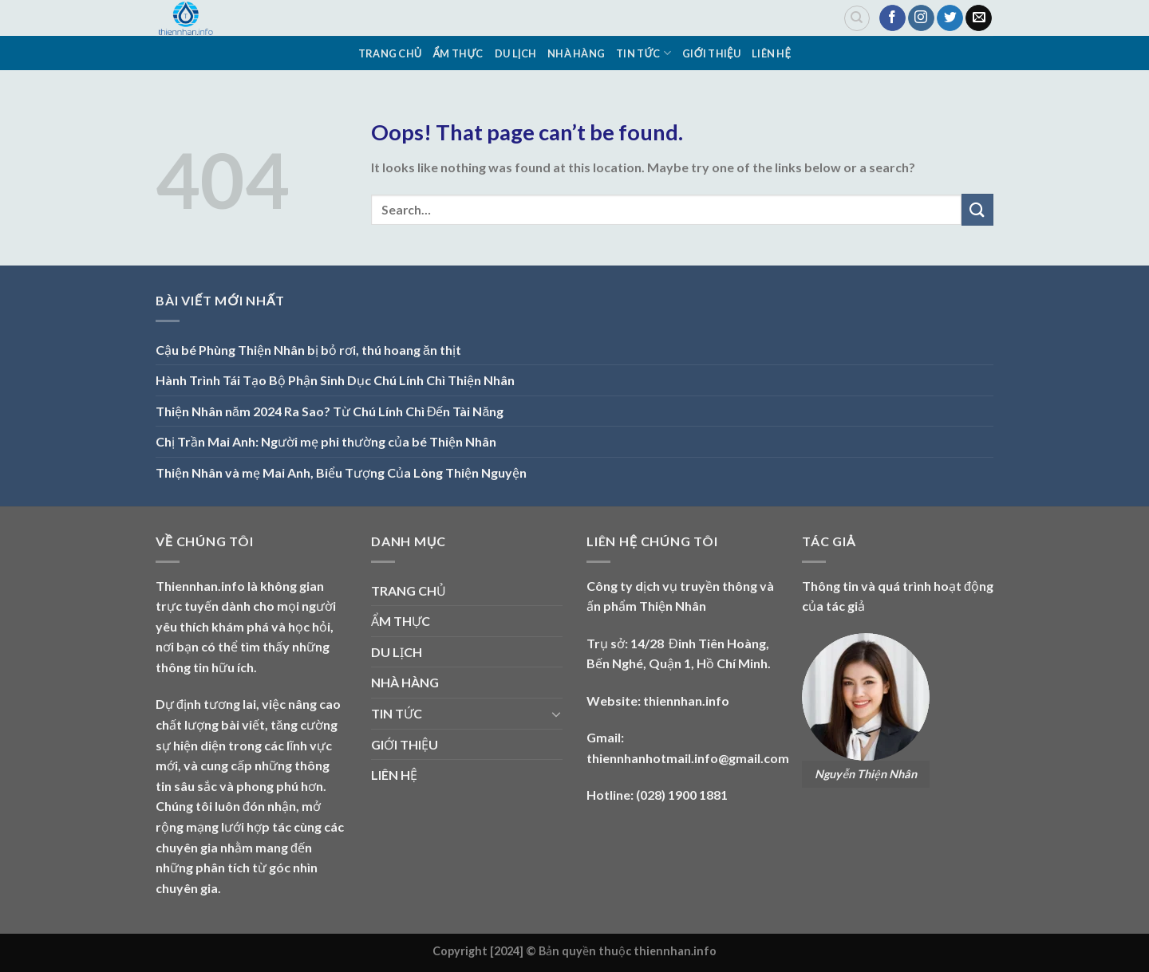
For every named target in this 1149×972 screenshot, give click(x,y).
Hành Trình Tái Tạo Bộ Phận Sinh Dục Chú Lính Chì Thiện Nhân (335, 380)
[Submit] (977, 209)
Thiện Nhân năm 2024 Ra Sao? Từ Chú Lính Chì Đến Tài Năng (329, 411)
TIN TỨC (643, 53)
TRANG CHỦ (390, 53)
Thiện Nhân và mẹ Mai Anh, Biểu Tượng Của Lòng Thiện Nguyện (341, 472)
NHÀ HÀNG (576, 53)
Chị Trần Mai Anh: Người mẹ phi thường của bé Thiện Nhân (326, 441)
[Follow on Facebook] (892, 18)
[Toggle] (556, 713)
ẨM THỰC (458, 53)
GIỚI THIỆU (711, 53)
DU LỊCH (515, 53)
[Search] (857, 18)
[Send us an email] (978, 18)
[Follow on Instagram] (921, 18)
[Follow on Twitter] (950, 18)
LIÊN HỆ (771, 53)
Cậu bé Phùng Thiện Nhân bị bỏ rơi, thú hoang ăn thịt (308, 349)
